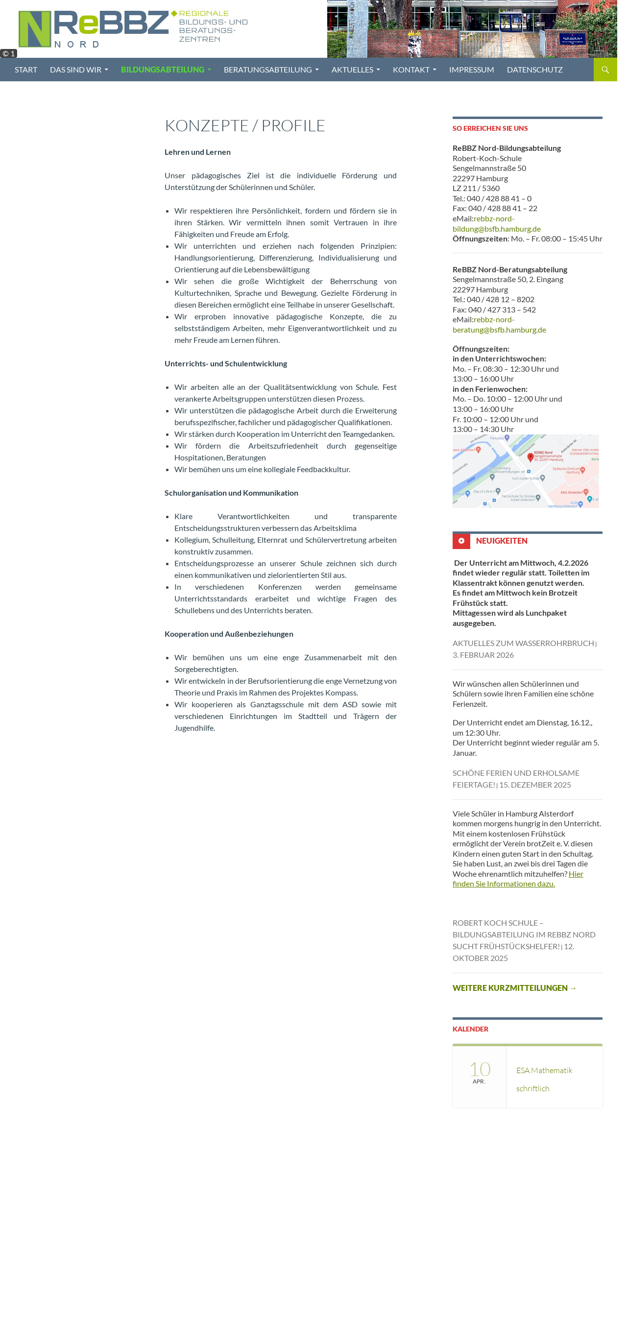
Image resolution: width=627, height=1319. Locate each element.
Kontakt (411, 69)
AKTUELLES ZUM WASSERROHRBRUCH (523, 643)
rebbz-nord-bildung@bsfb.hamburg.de (497, 223)
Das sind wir (75, 69)
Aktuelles (352, 69)
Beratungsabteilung (268, 69)
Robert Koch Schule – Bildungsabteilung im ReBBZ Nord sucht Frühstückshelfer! (524, 934)
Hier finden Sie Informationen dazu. (518, 878)
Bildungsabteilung (162, 69)
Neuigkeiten (502, 540)
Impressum (471, 69)
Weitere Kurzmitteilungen (515, 987)
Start (26, 69)
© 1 (8, 53)
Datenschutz (535, 69)
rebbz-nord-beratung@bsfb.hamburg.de (499, 324)
